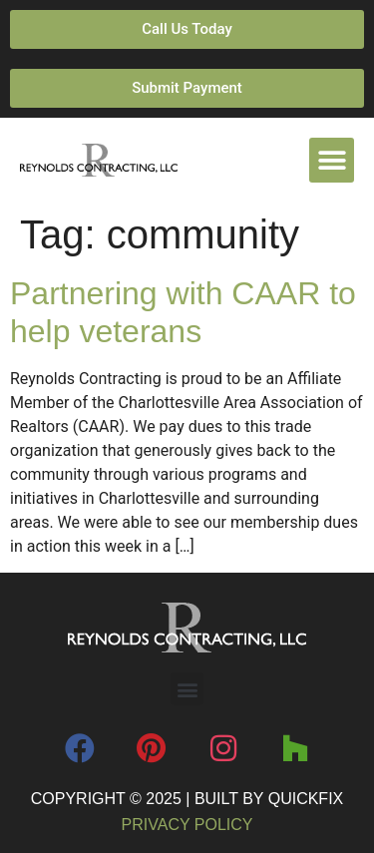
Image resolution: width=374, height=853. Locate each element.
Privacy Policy (187, 824)
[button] (331, 160)
